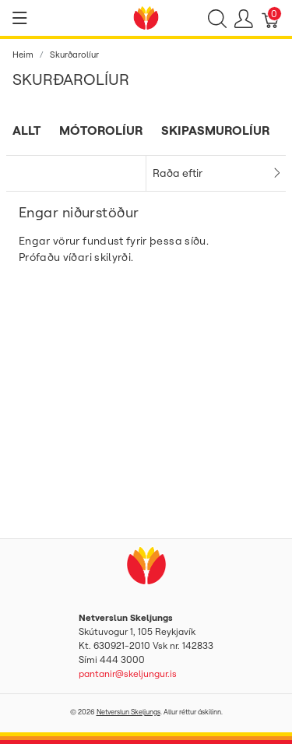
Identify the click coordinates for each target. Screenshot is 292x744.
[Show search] (217, 18)
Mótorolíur (100, 130)
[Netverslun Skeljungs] (146, 16)
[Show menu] (19, 18)
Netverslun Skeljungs (128, 711)
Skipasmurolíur (215, 130)
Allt (26, 130)
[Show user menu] (244, 18)
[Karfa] (271, 18)
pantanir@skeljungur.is (128, 673)
